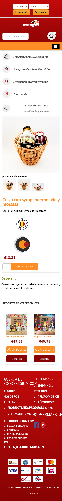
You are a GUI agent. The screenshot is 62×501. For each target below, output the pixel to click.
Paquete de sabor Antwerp (19, 336)
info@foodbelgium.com (36, 111)
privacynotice (48, 397)
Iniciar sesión (21, 12)
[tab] (31, 278)
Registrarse (41, 12)
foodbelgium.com (20, 421)
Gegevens (8, 278)
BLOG (11, 402)
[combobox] (15, 36)
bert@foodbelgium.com (25, 447)
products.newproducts (25, 408)
